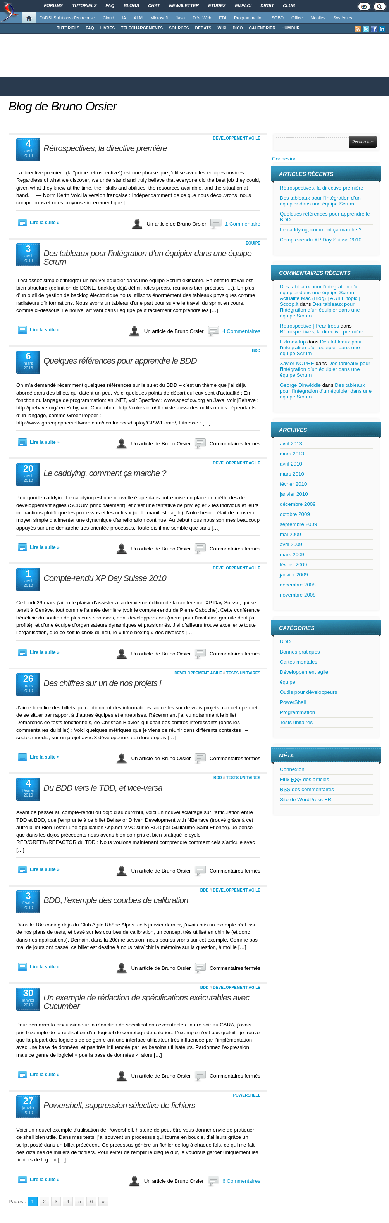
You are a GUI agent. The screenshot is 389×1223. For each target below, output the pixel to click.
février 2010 (293, 484)
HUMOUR (291, 28)
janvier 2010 (294, 494)
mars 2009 (292, 554)
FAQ (90, 28)
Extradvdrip (293, 342)
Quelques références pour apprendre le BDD (120, 361)
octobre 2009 (295, 514)
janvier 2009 (294, 575)
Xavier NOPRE (297, 363)
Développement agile (236, 138)
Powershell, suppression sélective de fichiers (119, 1105)
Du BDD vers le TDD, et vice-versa (102, 788)
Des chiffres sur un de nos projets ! (102, 683)
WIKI (221, 28)
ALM (138, 18)
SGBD (277, 18)
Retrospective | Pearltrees (309, 326)
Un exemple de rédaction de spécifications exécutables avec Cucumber (146, 1002)
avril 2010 (291, 464)
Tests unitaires (243, 673)
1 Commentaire (242, 224)
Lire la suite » (45, 222)
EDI (222, 18)
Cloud (108, 18)
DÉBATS (203, 28)
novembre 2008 (298, 595)
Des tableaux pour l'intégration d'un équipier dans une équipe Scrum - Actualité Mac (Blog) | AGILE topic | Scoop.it (320, 295)
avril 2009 (291, 544)
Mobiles (317, 18)
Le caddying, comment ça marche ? (104, 473)
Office (297, 18)
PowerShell (246, 1095)
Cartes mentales (298, 662)
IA (124, 18)
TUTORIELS (68, 28)
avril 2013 (291, 444)
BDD (256, 350)
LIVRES (107, 28)
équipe (253, 243)
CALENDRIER (262, 28)
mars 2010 (292, 474)
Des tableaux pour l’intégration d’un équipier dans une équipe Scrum (147, 257)
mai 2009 (290, 534)
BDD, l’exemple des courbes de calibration (115, 900)
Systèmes (342, 18)
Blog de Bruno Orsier (63, 106)
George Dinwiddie (300, 385)
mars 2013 (292, 454)
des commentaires (307, 789)
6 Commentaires (241, 1181)
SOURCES (179, 28)
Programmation (248, 18)
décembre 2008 (298, 585)
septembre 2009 (298, 524)
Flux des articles (304, 779)
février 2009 (293, 565)
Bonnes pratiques (300, 652)
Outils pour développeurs (308, 692)
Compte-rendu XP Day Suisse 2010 (104, 578)
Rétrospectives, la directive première (105, 148)
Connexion (284, 159)
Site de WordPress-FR (305, 799)
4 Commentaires (241, 331)
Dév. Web (202, 18)
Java (180, 18)
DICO (238, 28)
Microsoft (159, 18)
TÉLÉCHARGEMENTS (142, 28)
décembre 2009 (298, 504)
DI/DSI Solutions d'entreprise (67, 18)
